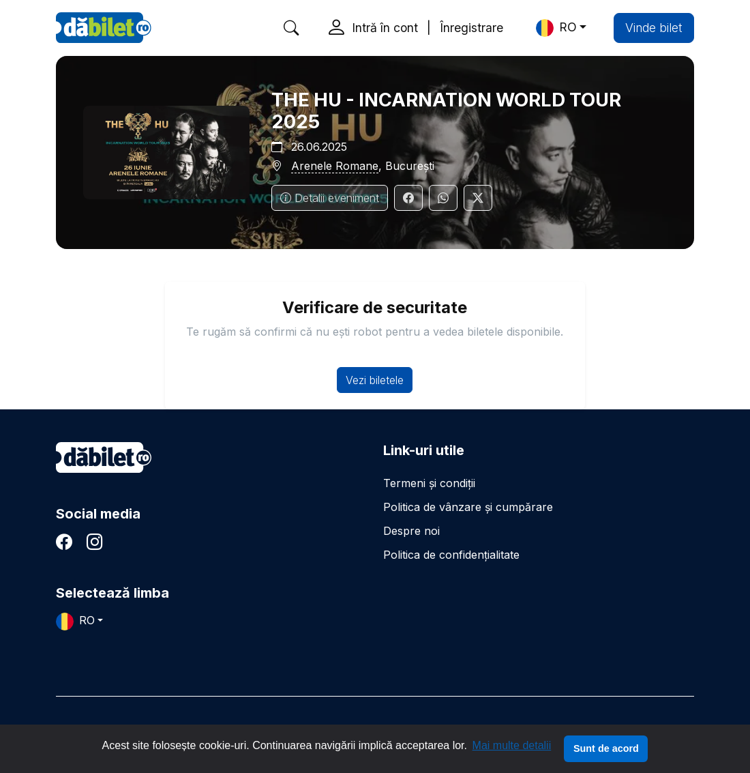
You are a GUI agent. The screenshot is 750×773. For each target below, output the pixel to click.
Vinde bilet (653, 27)
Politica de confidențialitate (451, 554)
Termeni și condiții (429, 483)
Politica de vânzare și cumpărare (468, 507)
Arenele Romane (334, 166)
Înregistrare (471, 27)
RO (556, 28)
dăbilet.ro (103, 457)
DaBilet (103, 27)
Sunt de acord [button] (606, 748)
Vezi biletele (375, 380)
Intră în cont (385, 27)
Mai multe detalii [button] (512, 745)
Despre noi (411, 531)
